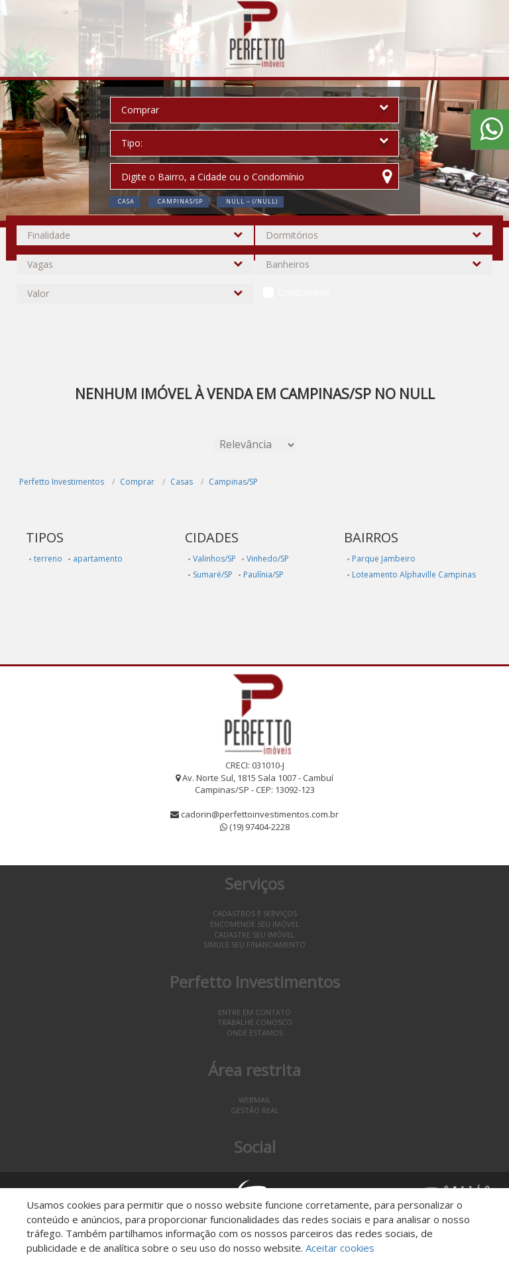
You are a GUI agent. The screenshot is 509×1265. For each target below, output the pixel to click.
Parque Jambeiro (384, 558)
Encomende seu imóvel (255, 924)
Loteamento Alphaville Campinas (414, 574)
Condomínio (304, 292)
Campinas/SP (233, 481)
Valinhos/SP (214, 558)
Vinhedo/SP (268, 558)
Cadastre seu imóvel (254, 934)
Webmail (255, 1100)
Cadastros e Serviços (255, 913)
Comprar (137, 481)
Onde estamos (255, 1033)
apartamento (98, 558)
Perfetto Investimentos (61, 481)
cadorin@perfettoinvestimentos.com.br (260, 814)
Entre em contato (254, 1012)
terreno (48, 558)
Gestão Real (255, 1110)
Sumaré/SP (213, 574)
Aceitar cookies (340, 1247)
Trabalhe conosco (254, 1022)
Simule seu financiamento (254, 944)
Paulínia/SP (263, 574)
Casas (181, 481)
